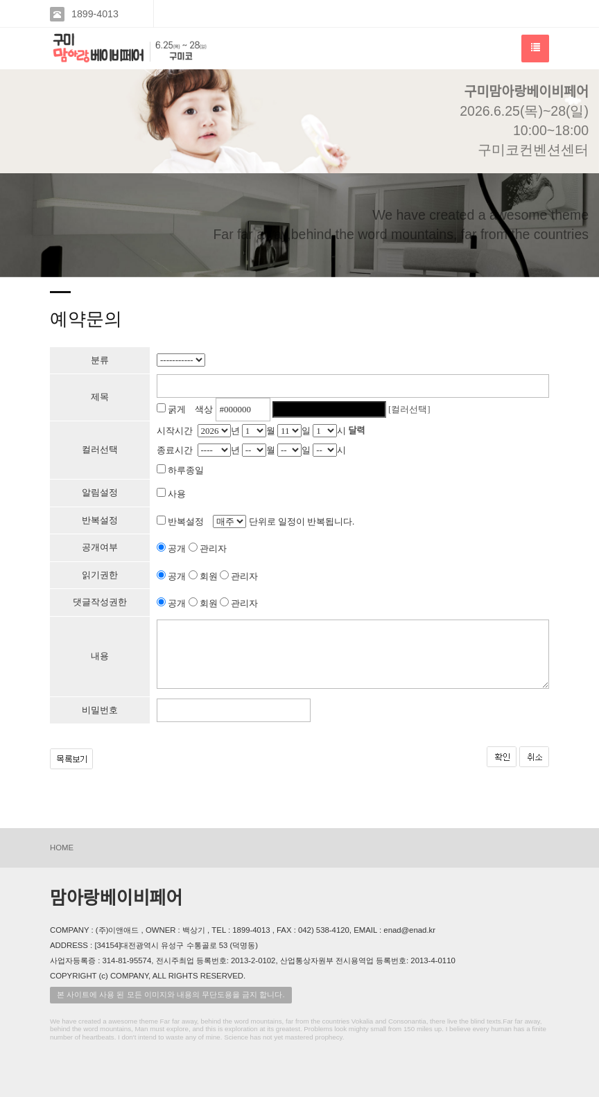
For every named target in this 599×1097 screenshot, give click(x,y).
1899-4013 (95, 13)
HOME (61, 847)
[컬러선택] (409, 409)
